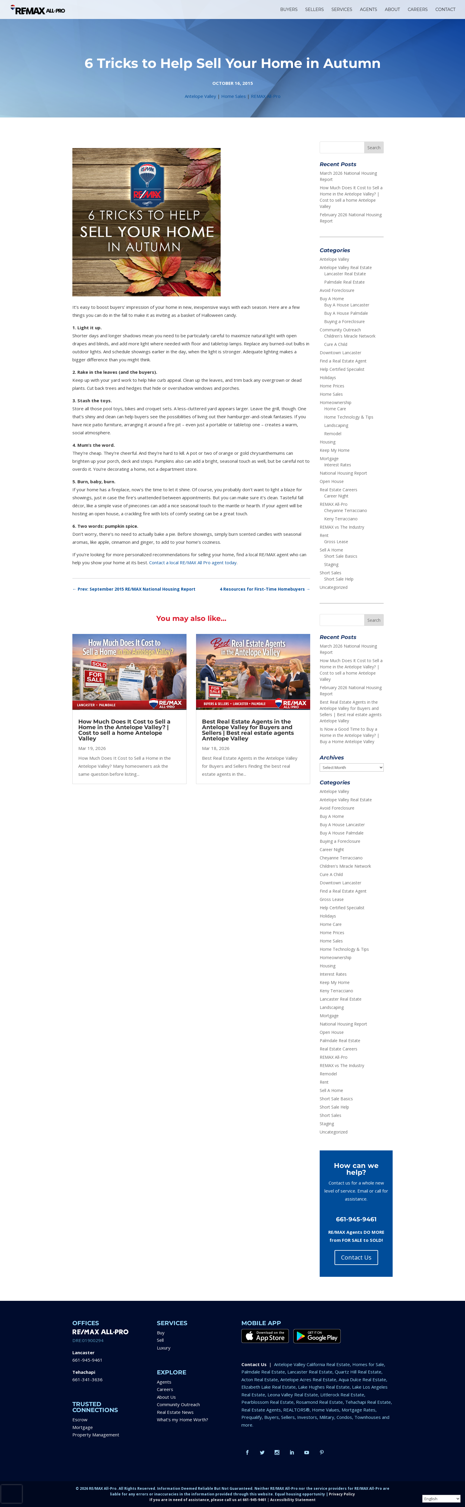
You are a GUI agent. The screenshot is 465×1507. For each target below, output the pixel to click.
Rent (324, 535)
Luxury (164, 1348)
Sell (160, 1340)
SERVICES (342, 9)
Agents (164, 1382)
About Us (166, 1397)
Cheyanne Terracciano (345, 510)
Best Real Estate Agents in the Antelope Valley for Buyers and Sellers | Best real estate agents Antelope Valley (248, 730)
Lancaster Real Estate (345, 273)
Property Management (95, 1435)
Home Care (335, 408)
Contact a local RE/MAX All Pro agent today (193, 562)
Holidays (328, 377)
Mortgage (329, 458)
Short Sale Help (338, 579)
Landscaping (336, 425)
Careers (165, 1389)
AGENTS (368, 9)
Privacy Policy (342, 1494)
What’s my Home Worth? (182, 1419)
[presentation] (11, 1494)
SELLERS (314, 9)
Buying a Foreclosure (344, 321)
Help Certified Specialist (342, 369)
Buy (161, 1333)
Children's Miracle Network (349, 336)
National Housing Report (343, 473)
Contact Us (356, 1257)
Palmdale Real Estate (344, 282)
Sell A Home (331, 550)
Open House (332, 481)
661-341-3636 (87, 1379)
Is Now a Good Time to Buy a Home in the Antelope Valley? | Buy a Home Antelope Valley (349, 735)
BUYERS (288, 9)
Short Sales (330, 573)
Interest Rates (337, 465)
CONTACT (445, 9)
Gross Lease (336, 541)
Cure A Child (335, 344)
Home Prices (332, 386)
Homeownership (335, 402)
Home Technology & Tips (348, 417)
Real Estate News (175, 1412)
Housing (327, 442)
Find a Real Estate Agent (343, 361)
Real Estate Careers (338, 489)
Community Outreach (340, 330)
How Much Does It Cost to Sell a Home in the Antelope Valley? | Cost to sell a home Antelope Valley (124, 730)
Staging (331, 564)
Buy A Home (332, 298)
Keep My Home (335, 450)
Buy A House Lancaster (346, 305)
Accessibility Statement (293, 1499)
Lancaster (83, 1352)
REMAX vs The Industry (342, 527)
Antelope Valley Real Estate (346, 267)
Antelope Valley (200, 96)
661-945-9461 (87, 1360)
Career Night (336, 496)
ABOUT (392, 9)
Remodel (332, 433)
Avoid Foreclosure (337, 290)
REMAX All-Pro (266, 96)
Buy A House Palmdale (346, 313)
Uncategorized (334, 587)
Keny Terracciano (341, 519)
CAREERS (418, 9)
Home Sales (233, 96)
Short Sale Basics (340, 556)
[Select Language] (441, 1499)
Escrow (79, 1419)
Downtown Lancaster (340, 352)
